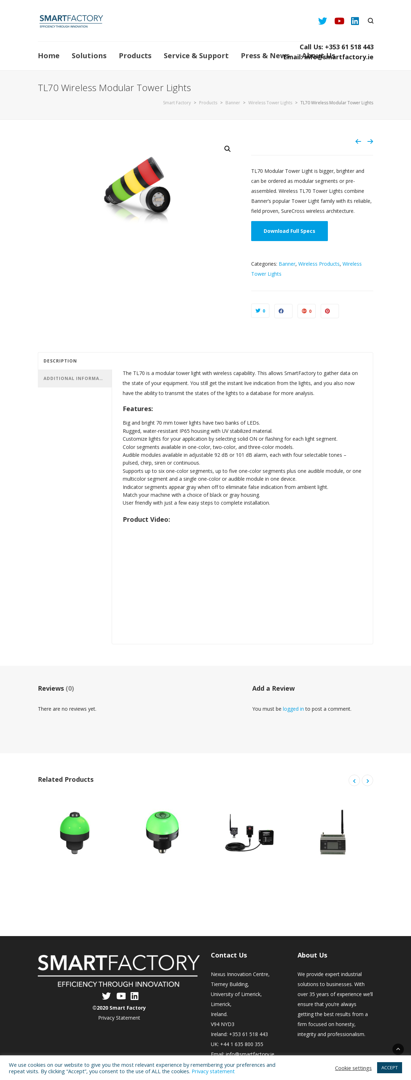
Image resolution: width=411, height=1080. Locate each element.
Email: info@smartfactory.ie (328, 56)
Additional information (76, 378)
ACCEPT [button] (389, 1067)
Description (60, 361)
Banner (287, 263)
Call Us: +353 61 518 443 (337, 46)
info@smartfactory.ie (250, 1054)
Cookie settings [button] (353, 1068)
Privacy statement (213, 1071)
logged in (293, 708)
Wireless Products (319, 263)
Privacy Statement (119, 1017)
